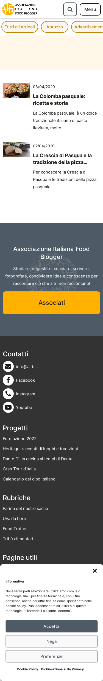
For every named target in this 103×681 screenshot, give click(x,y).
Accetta (51, 626)
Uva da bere (14, 518)
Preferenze (51, 656)
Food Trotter (15, 528)
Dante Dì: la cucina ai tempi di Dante (38, 458)
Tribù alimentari (18, 538)
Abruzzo (54, 26)
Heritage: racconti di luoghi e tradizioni (40, 448)
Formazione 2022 (20, 438)
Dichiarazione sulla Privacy (62, 669)
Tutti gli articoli (20, 26)
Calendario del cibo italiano (29, 479)
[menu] (90, 9)
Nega (51, 641)
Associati (51, 302)
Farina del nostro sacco (25, 508)
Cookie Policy (27, 669)
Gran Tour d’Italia (19, 468)
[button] (95, 571)
